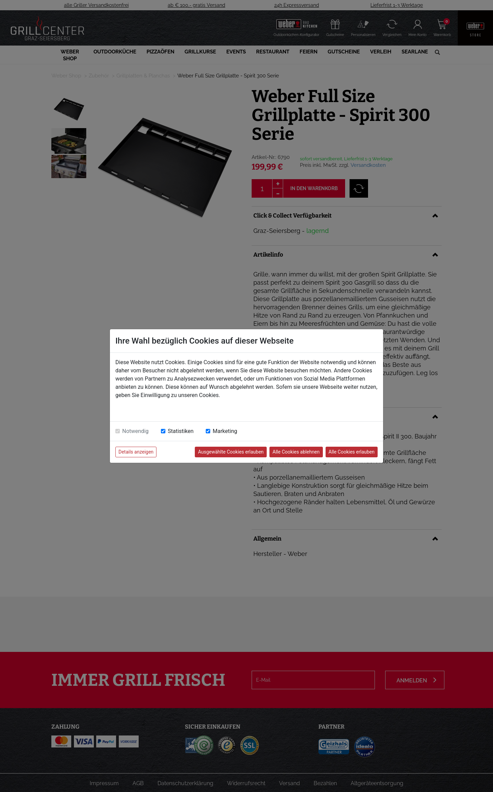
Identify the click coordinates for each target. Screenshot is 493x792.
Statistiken (180, 431)
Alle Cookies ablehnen (296, 452)
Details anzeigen (135, 452)
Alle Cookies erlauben (352, 452)
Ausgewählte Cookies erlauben (231, 452)
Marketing (225, 431)
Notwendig (135, 431)
